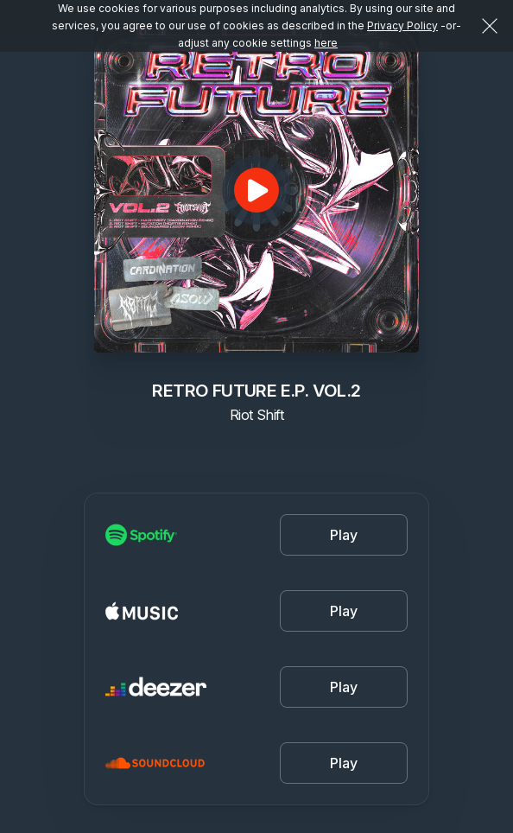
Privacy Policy (402, 25)
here (326, 42)
